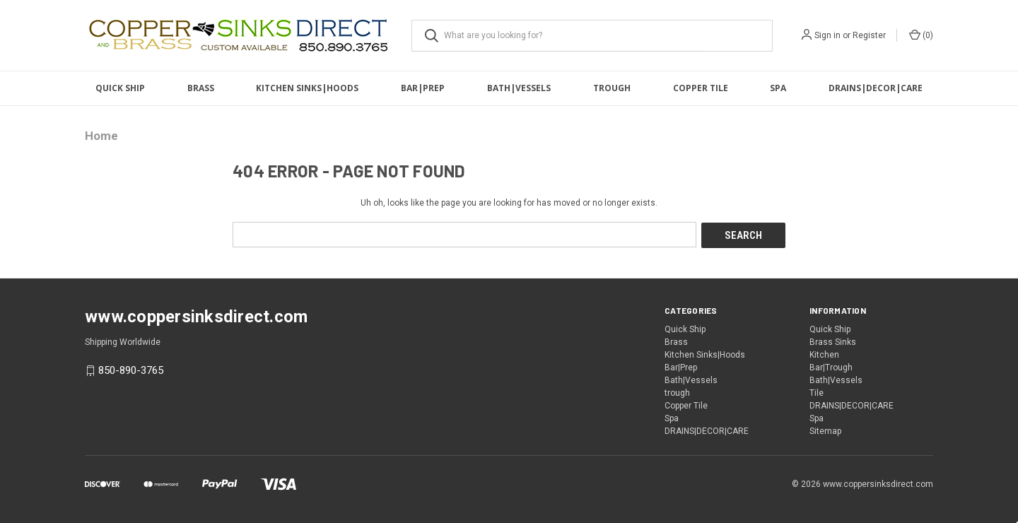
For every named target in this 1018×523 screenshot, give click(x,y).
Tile (816, 392)
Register (869, 35)
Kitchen (824, 354)
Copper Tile (700, 88)
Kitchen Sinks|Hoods (307, 88)
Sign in (827, 35)
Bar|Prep (423, 88)
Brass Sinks (832, 341)
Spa (778, 88)
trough (612, 88)
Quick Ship (120, 88)
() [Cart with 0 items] (921, 34)
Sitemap (825, 430)
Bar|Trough (831, 367)
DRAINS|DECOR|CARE (876, 88)
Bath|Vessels (519, 88)
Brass (200, 88)
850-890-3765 (130, 369)
